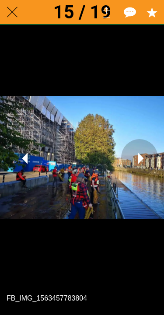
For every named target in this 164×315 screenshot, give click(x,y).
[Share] (106, 12)
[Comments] (129, 12)
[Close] (12, 12)
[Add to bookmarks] (151, 12)
